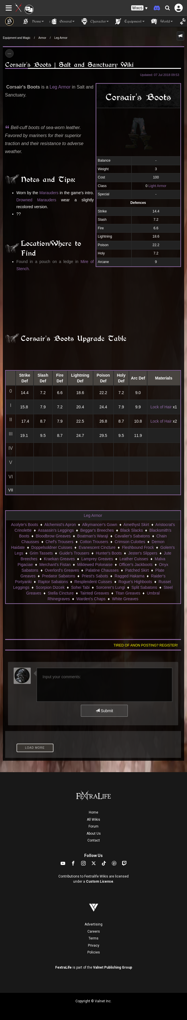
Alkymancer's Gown (99, 524)
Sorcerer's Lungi (110, 587)
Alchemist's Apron (60, 524)
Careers (93, 931)
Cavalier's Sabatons (132, 536)
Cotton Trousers (94, 541)
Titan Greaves (128, 593)
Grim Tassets (41, 553)
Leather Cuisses (134, 559)
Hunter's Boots (109, 553)
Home (93, 812)
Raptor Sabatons (53, 581)
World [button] (161, 21)
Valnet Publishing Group (112, 967)
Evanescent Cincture (97, 547)
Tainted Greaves (94, 593)
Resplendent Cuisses (93, 581)
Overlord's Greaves (62, 570)
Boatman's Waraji (92, 536)
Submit (104, 710)
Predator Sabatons (58, 576)
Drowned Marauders (36, 200)
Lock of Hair (161, 407)
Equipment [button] (129, 21)
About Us (94, 834)
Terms (93, 938)
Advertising (93, 924)
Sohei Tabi (80, 587)
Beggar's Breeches (97, 530)
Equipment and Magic (16, 37)
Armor (42, 37)
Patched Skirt (137, 570)
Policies (93, 952)
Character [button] (94, 21)
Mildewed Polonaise (95, 564)
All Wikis (93, 820)
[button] (139, 8)
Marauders (48, 192)
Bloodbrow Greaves (53, 536)
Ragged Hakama (130, 576)
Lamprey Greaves (97, 559)
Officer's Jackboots (136, 564)
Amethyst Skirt (136, 524)
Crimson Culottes (130, 541)
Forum (93, 826)
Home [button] (33, 21)
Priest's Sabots (95, 576)
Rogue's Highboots (135, 581)
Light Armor (157, 186)
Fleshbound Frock (138, 547)
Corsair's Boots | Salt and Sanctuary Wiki (69, 64)
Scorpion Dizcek (50, 587)
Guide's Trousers (74, 553)
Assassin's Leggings (56, 530)
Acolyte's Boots (24, 524)
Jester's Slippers (142, 553)
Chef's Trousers (59, 541)
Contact (93, 840)
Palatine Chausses (102, 570)
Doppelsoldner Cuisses (51, 547)
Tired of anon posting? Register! (146, 645)
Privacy (93, 945)
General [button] (62, 21)
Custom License (99, 882)
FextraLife (63, 967)
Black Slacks (131, 530)
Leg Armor (60, 37)
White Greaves (125, 599)
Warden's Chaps (91, 599)
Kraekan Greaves (59, 559)
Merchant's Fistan (55, 564)
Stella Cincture (61, 593)
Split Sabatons (144, 587)
